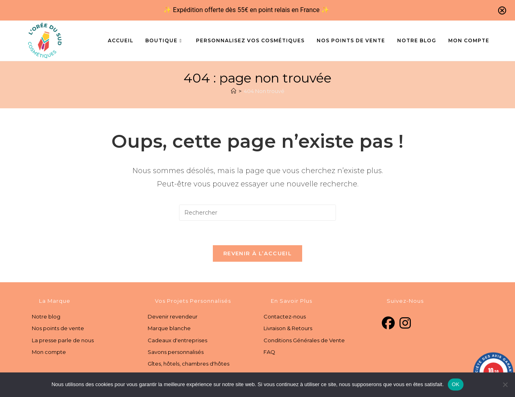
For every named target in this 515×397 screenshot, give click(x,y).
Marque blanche (169, 328)
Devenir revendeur (173, 316)
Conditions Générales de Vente (304, 340)
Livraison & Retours (288, 328)
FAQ (269, 352)
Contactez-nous (285, 316)
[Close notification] (502, 10)
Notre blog (46, 316)
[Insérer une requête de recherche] (257, 213)
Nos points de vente (58, 328)
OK (455, 384)
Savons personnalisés (176, 352)
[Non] (505, 384)
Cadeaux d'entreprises (177, 340)
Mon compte (49, 352)
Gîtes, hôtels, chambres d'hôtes (188, 363)
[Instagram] (405, 323)
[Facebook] (388, 323)
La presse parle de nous (63, 340)
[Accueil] (233, 91)
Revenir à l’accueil (257, 253)
